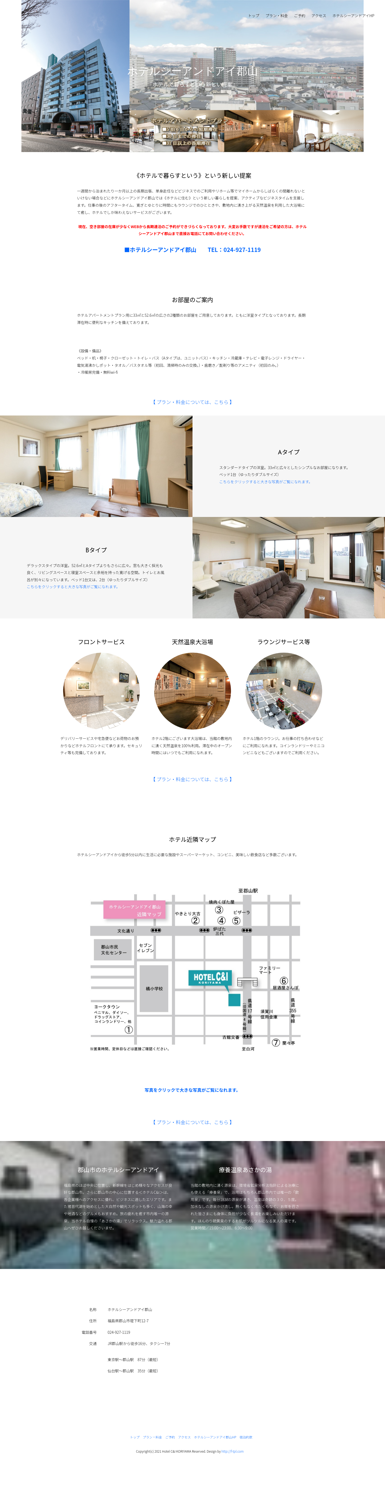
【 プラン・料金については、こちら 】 (192, 401)
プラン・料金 (276, 15)
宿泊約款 (246, 1437)
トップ (253, 15)
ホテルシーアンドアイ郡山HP (215, 1437)
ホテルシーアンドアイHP (353, 15)
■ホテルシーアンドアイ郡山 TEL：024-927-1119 (192, 249)
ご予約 (299, 15)
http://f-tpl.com (232, 1451)
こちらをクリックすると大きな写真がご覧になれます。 (266, 481)
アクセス (318, 15)
